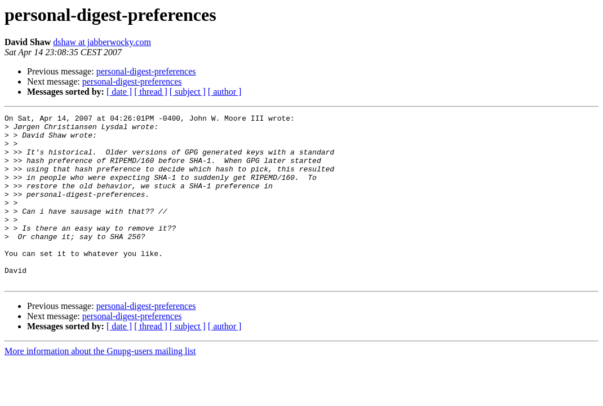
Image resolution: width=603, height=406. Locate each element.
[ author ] (225, 91)
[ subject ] (188, 91)
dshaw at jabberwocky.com (102, 42)
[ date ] (119, 91)
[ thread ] (150, 91)
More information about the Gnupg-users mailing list (100, 385)
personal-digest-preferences (146, 71)
